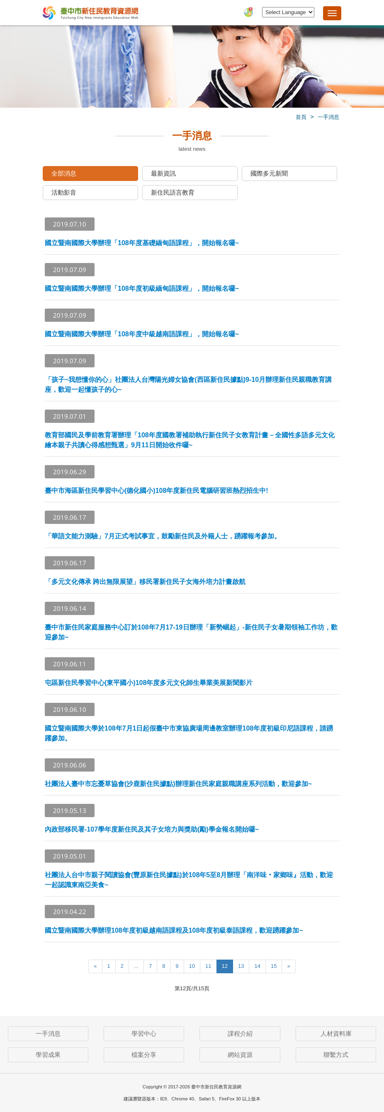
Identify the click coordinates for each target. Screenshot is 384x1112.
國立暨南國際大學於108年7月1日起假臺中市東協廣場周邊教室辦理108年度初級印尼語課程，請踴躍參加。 (189, 733)
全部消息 (63, 173)
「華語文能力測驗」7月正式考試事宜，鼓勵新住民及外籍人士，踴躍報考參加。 (163, 536)
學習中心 (143, 1033)
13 (241, 966)
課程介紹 (240, 1033)
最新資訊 (163, 173)
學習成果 (48, 1054)
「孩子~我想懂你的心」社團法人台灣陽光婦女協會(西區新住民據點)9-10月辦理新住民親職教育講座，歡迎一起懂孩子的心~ (188, 384)
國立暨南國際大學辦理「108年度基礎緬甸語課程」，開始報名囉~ (142, 242)
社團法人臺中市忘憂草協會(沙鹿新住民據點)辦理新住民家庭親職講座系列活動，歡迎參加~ (178, 783)
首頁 (301, 117)
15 (274, 966)
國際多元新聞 (269, 173)
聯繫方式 (335, 1054)
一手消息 (328, 117)
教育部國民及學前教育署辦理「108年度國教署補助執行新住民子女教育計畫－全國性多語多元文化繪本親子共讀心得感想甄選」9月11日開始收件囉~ (190, 440)
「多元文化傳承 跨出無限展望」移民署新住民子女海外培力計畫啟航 (145, 581)
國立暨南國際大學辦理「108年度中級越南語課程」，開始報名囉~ (142, 334)
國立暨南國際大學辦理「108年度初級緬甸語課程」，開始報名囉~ (142, 288)
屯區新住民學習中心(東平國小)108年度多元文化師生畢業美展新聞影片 (149, 682)
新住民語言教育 (172, 192)
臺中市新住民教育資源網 (90, 13)
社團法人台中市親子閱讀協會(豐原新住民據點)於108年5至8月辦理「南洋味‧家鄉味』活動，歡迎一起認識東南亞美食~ (189, 879)
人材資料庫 (336, 1033)
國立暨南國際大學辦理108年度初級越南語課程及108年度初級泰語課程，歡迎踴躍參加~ (174, 930)
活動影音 (63, 192)
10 (192, 966)
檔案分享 (143, 1054)
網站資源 (240, 1054)
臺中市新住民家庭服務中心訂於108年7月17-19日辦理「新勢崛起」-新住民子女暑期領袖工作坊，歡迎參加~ (191, 632)
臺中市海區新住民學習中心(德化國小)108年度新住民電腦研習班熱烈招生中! (156, 490)
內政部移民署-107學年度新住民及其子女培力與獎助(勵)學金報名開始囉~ (152, 829)
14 (257, 966)
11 (208, 966)
